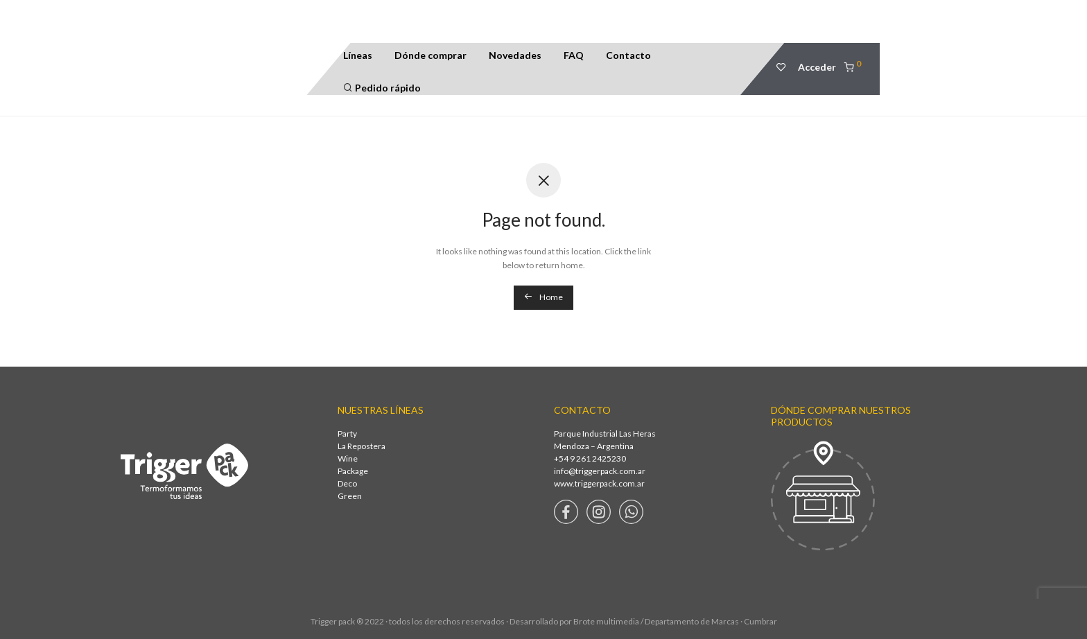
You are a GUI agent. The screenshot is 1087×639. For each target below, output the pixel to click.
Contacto (628, 55)
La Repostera (361, 446)
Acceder (817, 67)
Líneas (357, 55)
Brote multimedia (606, 621)
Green (350, 496)
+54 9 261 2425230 (590, 458)
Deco (347, 483)
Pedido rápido (382, 88)
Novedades (515, 55)
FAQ (574, 55)
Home (543, 297)
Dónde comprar (430, 55)
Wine (348, 458)
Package (353, 471)
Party (347, 433)
